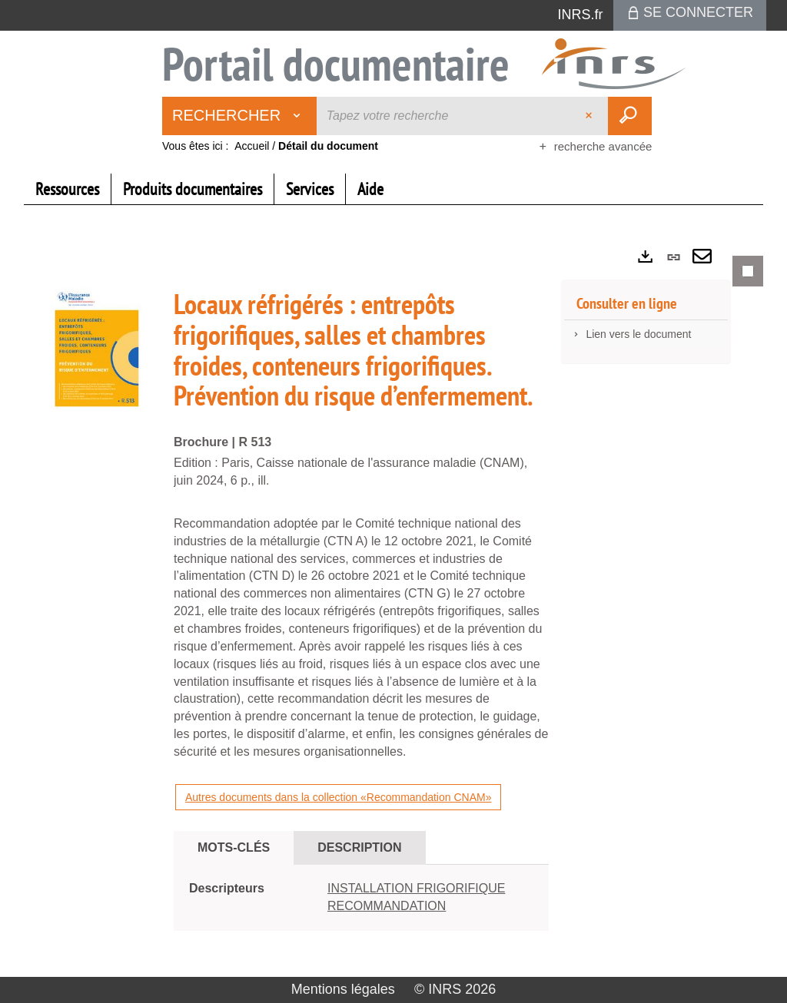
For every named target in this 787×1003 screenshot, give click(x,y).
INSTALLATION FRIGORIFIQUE (416, 888)
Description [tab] (359, 847)
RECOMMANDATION (386, 905)
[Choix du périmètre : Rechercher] (239, 116)
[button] (97, 351)
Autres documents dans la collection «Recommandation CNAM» (338, 797)
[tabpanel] (393, 606)
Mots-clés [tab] (234, 847)
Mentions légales (343, 989)
